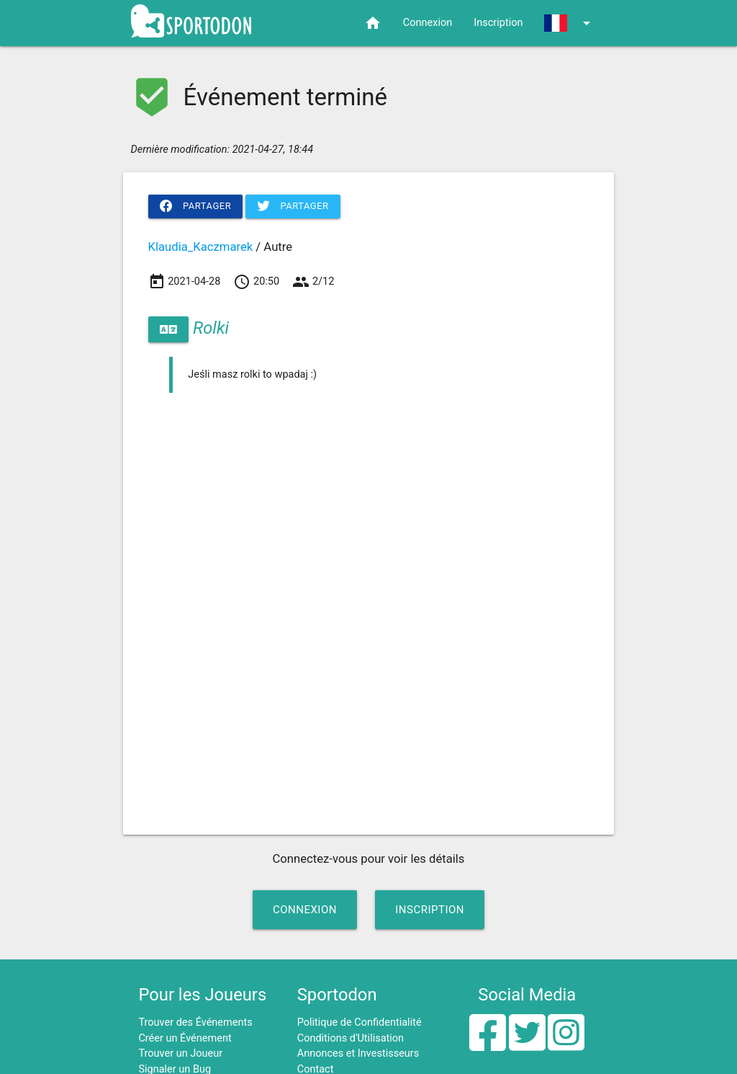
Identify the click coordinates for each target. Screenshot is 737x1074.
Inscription (498, 23)
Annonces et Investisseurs (358, 1053)
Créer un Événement (184, 1038)
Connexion (427, 23)
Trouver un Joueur (180, 1053)
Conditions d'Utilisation (350, 1038)
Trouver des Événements (195, 1022)
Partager (196, 206)
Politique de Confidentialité (359, 1022)
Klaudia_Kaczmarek (200, 247)
